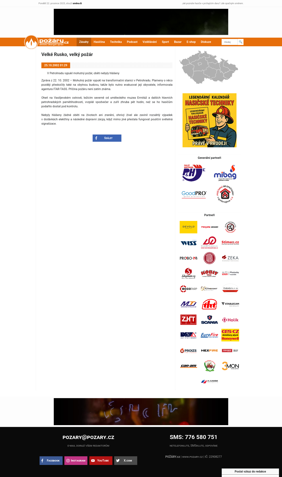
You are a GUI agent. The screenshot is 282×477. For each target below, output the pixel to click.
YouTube (103, 460)
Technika (116, 42)
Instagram (78, 460)
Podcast (132, 42)
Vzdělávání (150, 42)
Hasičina (99, 42)
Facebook (53, 460)
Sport (165, 42)
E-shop (191, 42)
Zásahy (83, 42)
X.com (128, 460)
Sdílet (108, 138)
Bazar (177, 42)
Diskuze (206, 42)
